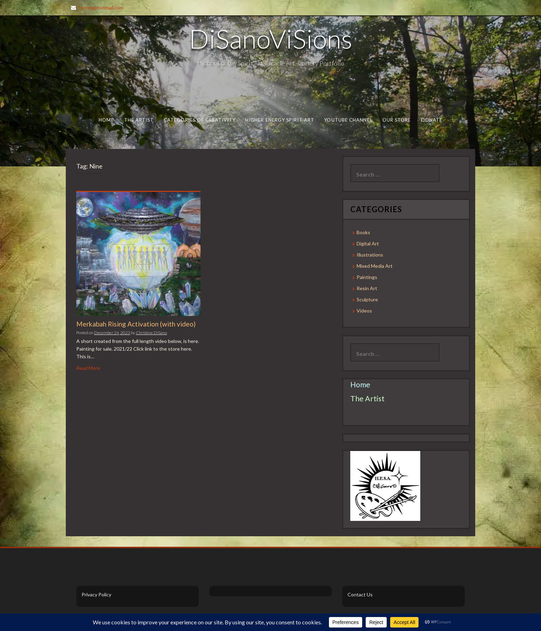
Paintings (367, 277)
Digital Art (368, 243)
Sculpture (367, 299)
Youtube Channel (348, 120)
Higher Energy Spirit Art (279, 120)
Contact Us (360, 594)
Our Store (396, 120)
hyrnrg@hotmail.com (101, 7)
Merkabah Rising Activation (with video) (136, 324)
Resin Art (367, 288)
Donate (432, 120)
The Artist (139, 120)
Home (106, 120)
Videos (364, 311)
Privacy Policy (96, 594)
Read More (88, 368)
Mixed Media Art (375, 266)
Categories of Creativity (200, 120)
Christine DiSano (151, 332)
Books (363, 232)
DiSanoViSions (270, 38)
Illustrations (370, 255)
